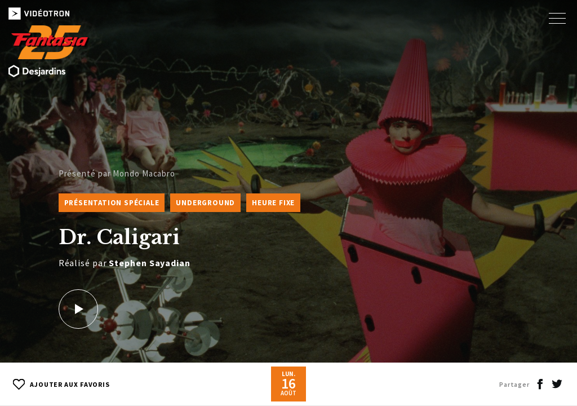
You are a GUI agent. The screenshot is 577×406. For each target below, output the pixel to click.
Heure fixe (273, 203)
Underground (205, 203)
